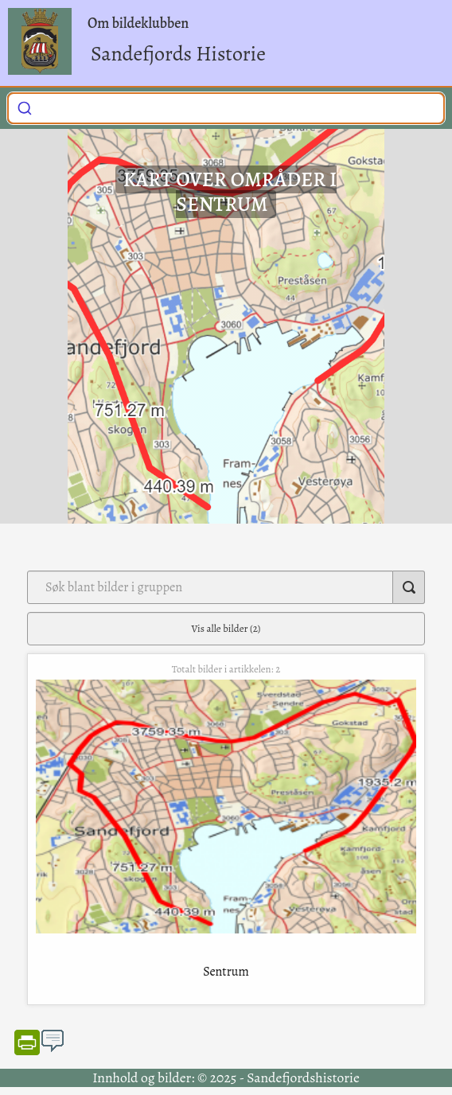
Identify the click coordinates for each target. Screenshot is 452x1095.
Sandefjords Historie (178, 54)
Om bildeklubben (138, 23)
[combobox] (226, 108)
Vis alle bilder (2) (226, 628)
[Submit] (25, 107)
